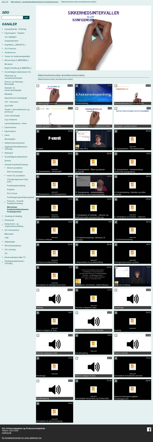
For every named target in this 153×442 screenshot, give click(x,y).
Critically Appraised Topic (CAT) (17, 180)
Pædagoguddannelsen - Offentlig (15, 262)
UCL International (12, 230)
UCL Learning (10, 249)
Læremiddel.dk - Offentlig (15, 29)
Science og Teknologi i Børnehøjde (14, 83)
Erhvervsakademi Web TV (15, 257)
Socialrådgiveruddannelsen (16, 157)
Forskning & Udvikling (13, 216)
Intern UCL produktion (16, 176)
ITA (6, 253)
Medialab (8, 94)
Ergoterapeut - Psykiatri (14, 33)
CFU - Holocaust (11, 102)
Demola (8, 161)
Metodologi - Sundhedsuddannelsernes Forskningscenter (34, 2)
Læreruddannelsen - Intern (16, 123)
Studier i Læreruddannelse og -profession (18, 110)
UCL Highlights (11, 37)
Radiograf (9, 153)
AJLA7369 (9, 106)
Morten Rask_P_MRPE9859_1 (17, 60)
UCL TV (5, 2)
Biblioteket (9, 234)
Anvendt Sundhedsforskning (16, 165)
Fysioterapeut (10, 127)
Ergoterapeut (10, 131)
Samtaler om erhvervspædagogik (13, 89)
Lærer (7, 135)
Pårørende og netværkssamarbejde (13, 77)
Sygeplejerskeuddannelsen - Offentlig (16, 148)
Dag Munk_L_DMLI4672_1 (15, 45)
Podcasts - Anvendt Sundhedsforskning (15, 202)
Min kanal (8, 64)
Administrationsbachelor (15, 143)
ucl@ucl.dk (6, 433)
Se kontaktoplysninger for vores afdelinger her (22, 438)
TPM (6, 238)
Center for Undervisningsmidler (17, 56)
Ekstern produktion (15, 168)
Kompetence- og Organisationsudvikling (14, 225)
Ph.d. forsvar (12, 193)
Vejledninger (10, 242)
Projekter (11, 189)
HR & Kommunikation (13, 246)
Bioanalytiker (10, 139)
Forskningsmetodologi (16, 186)
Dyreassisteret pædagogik (16, 98)
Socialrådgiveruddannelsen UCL (18, 72)
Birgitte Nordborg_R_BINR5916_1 (18, 68)
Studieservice (10, 52)
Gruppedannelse (12, 41)
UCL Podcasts (10, 49)
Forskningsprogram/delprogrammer (21, 197)
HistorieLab (9, 220)
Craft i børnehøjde (12, 116)
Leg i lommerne (11, 120)
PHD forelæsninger (15, 172)
